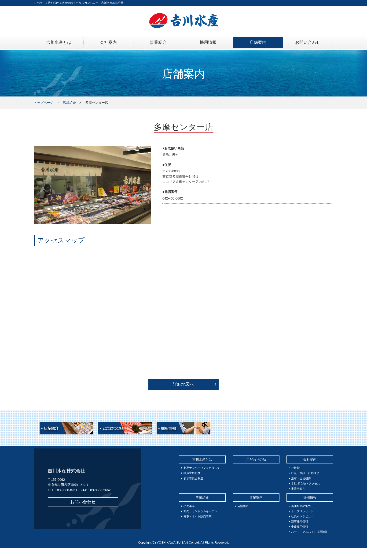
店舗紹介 (69, 102)
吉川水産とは (202, 459)
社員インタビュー (302, 516)
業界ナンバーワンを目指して (202, 468)
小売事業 (189, 506)
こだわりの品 (256, 459)
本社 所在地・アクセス (305, 483)
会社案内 (309, 459)
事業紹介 (202, 497)
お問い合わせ (82, 502)
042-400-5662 (172, 198)
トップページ (43, 102)
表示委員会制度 (193, 478)
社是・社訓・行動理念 (305, 473)
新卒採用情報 (299, 521)
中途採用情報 (299, 526)
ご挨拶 (295, 468)
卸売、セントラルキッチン (200, 511)
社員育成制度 (192, 473)
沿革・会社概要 (301, 478)
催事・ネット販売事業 (198, 516)
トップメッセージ (302, 511)
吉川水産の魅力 (301, 506)
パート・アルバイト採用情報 (309, 531)
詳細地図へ (183, 384)
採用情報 (309, 497)
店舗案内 (256, 497)
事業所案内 (298, 488)
